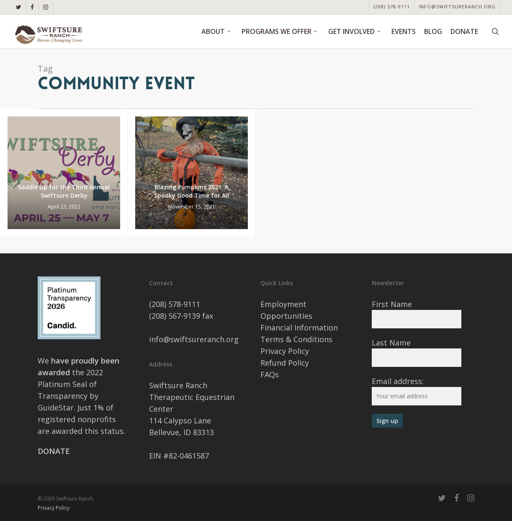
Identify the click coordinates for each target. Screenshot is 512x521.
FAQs (269, 374)
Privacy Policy (284, 351)
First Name (392, 304)
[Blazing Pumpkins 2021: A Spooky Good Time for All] (191, 172)
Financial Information (299, 327)
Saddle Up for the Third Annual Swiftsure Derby (64, 191)
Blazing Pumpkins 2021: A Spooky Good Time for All (191, 191)
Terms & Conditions (296, 339)
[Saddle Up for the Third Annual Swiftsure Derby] (64, 172)
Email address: (398, 381)
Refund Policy (284, 363)
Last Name (391, 343)
